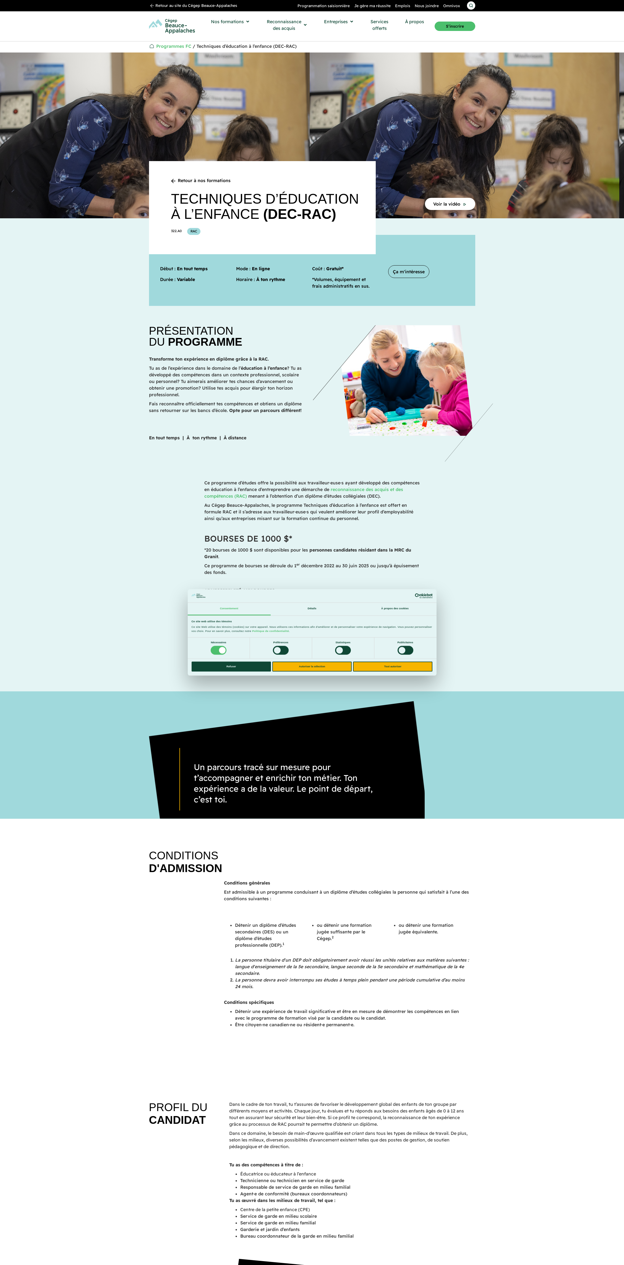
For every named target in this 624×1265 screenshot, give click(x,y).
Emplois (402, 5)
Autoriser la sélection (312, 666)
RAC (193, 231)
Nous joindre (427, 5)
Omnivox (451, 5)
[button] (230, 21)
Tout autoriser (392, 666)
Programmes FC (173, 46)
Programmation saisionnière (323, 5)
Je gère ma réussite (372, 5)
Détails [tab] (312, 608)
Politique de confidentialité (270, 631)
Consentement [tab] (229, 608)
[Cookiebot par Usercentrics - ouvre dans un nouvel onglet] (408, 596)
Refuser (231, 666)
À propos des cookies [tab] (395, 608)
